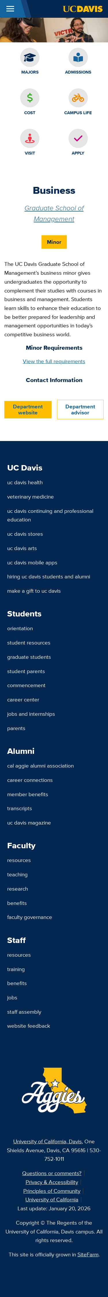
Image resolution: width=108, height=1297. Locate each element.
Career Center (23, 699)
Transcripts (19, 808)
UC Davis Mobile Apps (32, 562)
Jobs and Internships (31, 714)
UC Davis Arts (22, 548)
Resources (19, 860)
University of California (51, 1199)
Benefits (17, 903)
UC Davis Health (25, 482)
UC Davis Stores (25, 534)
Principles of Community (51, 1191)
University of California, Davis (47, 1141)
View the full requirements (54, 361)
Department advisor (80, 410)
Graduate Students (29, 657)
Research (17, 889)
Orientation (20, 628)
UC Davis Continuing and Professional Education (50, 515)
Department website (28, 409)
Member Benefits (27, 794)
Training (16, 969)
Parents (16, 728)
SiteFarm (87, 1254)
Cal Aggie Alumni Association (40, 766)
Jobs (12, 997)
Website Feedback (28, 1026)
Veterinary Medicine (30, 497)
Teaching (17, 874)
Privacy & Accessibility (52, 1182)
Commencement (26, 685)
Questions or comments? (52, 1173)
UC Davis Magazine (29, 822)
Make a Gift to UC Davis (34, 591)
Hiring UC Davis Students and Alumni (48, 576)
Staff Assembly (24, 1012)
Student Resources (28, 642)
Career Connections (30, 780)
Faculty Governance (29, 917)
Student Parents (26, 671)
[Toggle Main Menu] (10, 9)
